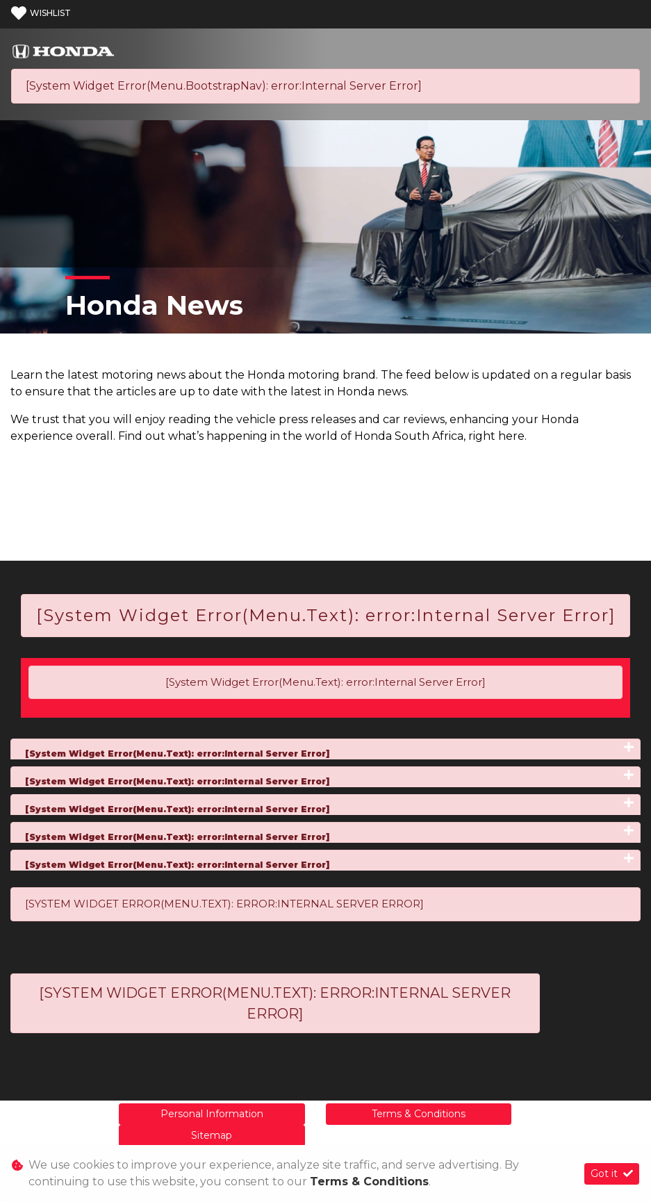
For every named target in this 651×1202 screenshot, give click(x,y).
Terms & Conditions (418, 1114)
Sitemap (211, 1135)
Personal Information (211, 1114)
